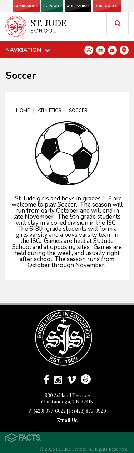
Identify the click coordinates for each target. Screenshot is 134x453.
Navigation (27, 50)
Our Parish (77, 6)
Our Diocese (107, 6)
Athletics (49, 110)
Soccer (78, 110)
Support (52, 6)
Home (23, 110)
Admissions (26, 6)
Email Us (67, 420)
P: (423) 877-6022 (47, 411)
